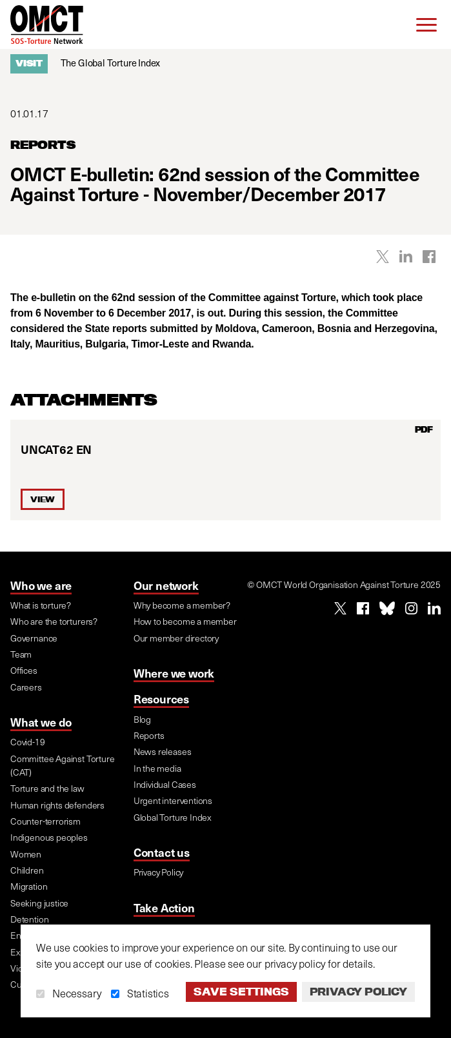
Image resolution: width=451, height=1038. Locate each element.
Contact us (162, 852)
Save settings (241, 991)
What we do (41, 721)
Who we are (41, 585)
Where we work (174, 672)
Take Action (164, 907)
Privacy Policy (358, 991)
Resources (161, 698)
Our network (166, 585)
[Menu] (426, 24)
